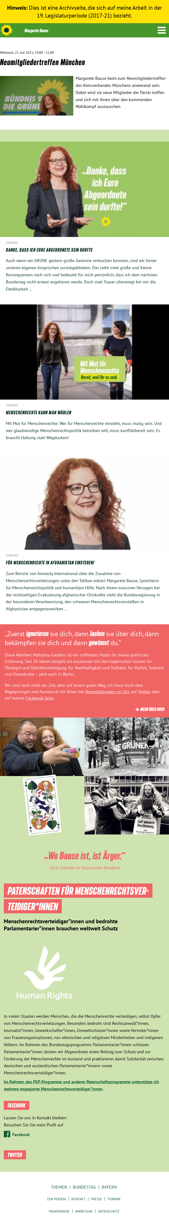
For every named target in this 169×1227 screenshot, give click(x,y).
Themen (59, 1187)
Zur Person (56, 1199)
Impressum (83, 1211)
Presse (96, 1199)
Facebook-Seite (40, 698)
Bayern (109, 1187)
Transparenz (59, 1211)
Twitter (144, 691)
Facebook (21, 1134)
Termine (114, 1199)
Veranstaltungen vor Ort (107, 691)
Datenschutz (108, 1211)
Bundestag (84, 1187)
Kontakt (78, 1199)
